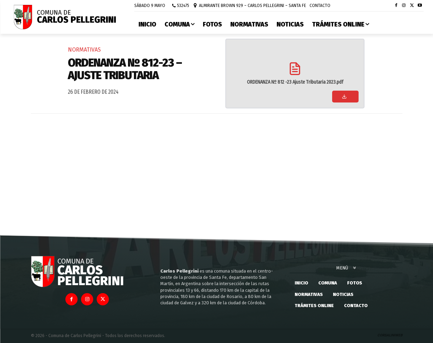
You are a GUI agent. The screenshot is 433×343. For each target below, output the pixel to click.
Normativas (84, 49)
